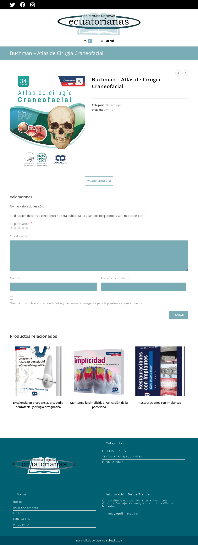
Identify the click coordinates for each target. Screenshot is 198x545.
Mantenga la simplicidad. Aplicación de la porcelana (99, 405)
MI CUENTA (21, 524)
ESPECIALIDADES (114, 451)
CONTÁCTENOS (24, 519)
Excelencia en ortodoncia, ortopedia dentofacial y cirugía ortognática (38, 405)
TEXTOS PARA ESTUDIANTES (122, 456)
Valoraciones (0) (99, 181)
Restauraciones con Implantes (160, 403)
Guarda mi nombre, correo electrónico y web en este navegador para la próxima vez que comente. (76, 303)
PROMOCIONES (113, 462)
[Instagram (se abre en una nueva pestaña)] (32, 4)
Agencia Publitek (106, 540)
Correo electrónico (115, 278)
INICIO (18, 502)
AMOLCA (109, 110)
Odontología (113, 105)
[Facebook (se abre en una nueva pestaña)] (23, 4)
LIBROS (18, 513)
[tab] (99, 181)
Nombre (17, 278)
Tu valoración (20, 236)
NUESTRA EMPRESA (27, 507)
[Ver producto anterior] (178, 73)
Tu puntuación (21, 223)
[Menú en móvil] (107, 41)
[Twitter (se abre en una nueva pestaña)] (14, 4)
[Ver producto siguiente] (185, 73)
